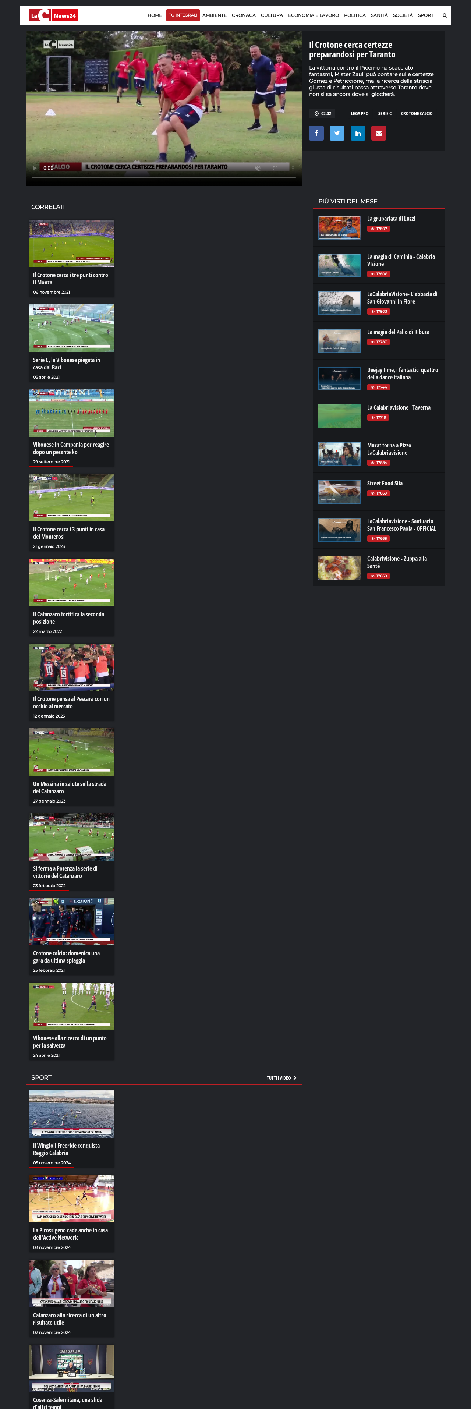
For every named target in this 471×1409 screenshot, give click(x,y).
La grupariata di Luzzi (391, 219)
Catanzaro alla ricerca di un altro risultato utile (69, 1319)
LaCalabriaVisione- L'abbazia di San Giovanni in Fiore (402, 297)
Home (155, 15)
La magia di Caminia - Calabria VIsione (401, 260)
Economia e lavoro (313, 15)
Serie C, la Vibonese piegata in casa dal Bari (66, 363)
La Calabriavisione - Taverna (399, 407)
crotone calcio (417, 113)
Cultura (272, 15)
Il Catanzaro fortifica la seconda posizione (68, 618)
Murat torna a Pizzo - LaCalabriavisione (390, 449)
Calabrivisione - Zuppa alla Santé (397, 562)
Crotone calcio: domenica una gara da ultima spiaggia (66, 956)
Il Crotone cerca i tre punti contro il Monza (70, 278)
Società (403, 15)
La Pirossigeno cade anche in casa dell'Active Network (70, 1234)
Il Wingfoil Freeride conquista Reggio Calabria (66, 1149)
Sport (425, 15)
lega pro (360, 113)
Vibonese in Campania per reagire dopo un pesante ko (71, 448)
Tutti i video (282, 1078)
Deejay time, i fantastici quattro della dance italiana (402, 373)
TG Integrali (183, 15)
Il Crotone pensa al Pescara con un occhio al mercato (71, 702)
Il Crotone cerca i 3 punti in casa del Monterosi (69, 533)
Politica (355, 15)
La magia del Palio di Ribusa (398, 332)
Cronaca (244, 15)
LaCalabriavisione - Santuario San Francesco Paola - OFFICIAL (401, 524)
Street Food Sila (385, 483)
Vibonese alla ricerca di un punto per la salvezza (70, 1041)
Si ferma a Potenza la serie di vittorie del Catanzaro (65, 872)
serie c (385, 113)
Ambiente (214, 15)
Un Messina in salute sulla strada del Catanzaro (69, 787)
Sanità (379, 15)
